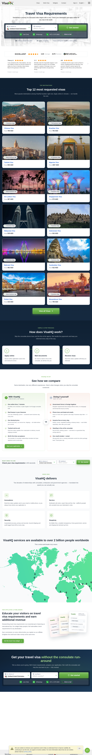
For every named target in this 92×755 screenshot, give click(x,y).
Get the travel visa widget (13, 641)
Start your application (14, 446)
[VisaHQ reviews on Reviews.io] (46, 54)
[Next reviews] (88, 63)
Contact (63, 3)
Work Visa (46, 3)
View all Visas (46, 311)
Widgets (55, 3)
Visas (38, 3)
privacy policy (27, 751)
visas (61, 89)
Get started (72, 28)
